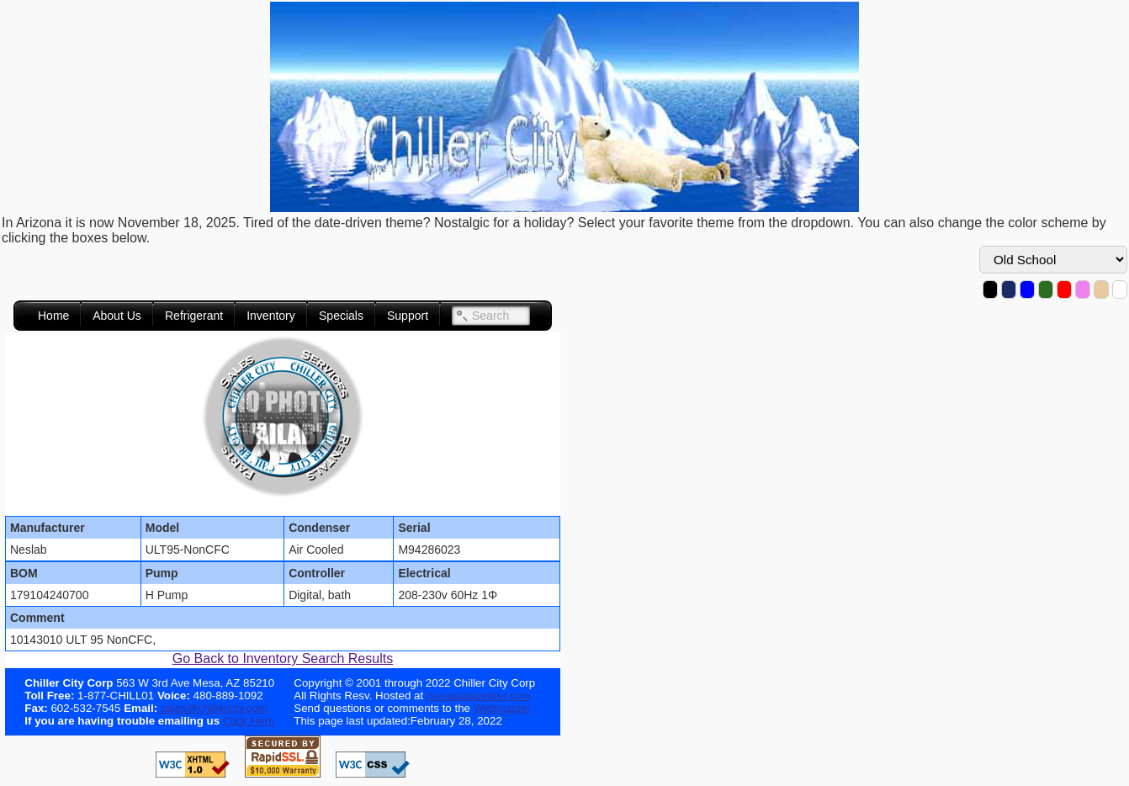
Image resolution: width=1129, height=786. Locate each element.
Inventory (270, 315)
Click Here (248, 720)
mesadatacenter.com (479, 695)
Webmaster (502, 708)
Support (407, 315)
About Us (117, 315)
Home (53, 315)
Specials (341, 315)
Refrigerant (194, 315)
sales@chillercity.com (212, 708)
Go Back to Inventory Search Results (282, 658)
